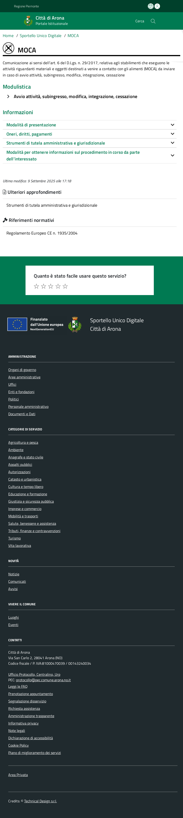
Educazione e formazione (27, 494)
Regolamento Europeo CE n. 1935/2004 (41, 233)
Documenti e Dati (21, 414)
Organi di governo (22, 369)
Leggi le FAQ (18, 686)
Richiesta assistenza (24, 708)
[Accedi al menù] (6, 21)
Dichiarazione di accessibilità (30, 738)
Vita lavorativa (19, 545)
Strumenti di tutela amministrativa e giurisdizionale (51, 205)
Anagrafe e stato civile (25, 457)
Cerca (139, 21)
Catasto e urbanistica (24, 479)
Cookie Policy (18, 745)
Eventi (13, 624)
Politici (13, 399)
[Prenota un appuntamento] (151, 6)
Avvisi (13, 589)
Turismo (14, 538)
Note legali (16, 730)
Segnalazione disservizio (27, 701)
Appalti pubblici (20, 464)
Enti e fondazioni (21, 391)
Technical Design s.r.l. (40, 801)
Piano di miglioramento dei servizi (34, 752)
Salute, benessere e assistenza (32, 523)
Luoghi (13, 617)
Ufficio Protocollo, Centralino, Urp (34, 674)
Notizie (13, 574)
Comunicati (17, 581)
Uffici (12, 384)
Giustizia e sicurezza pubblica (31, 501)
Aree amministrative (24, 377)
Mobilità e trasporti (23, 516)
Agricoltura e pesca (23, 442)
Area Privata (18, 774)
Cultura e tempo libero (25, 486)
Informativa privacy (23, 723)
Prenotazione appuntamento (30, 693)
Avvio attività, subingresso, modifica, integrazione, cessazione (75, 96)
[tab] (90, 124)
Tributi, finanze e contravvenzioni (34, 531)
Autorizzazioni (19, 472)
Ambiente (15, 450)
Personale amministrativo (28, 406)
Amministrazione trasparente (31, 716)
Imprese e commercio (24, 508)
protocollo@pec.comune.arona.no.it (43, 680)
